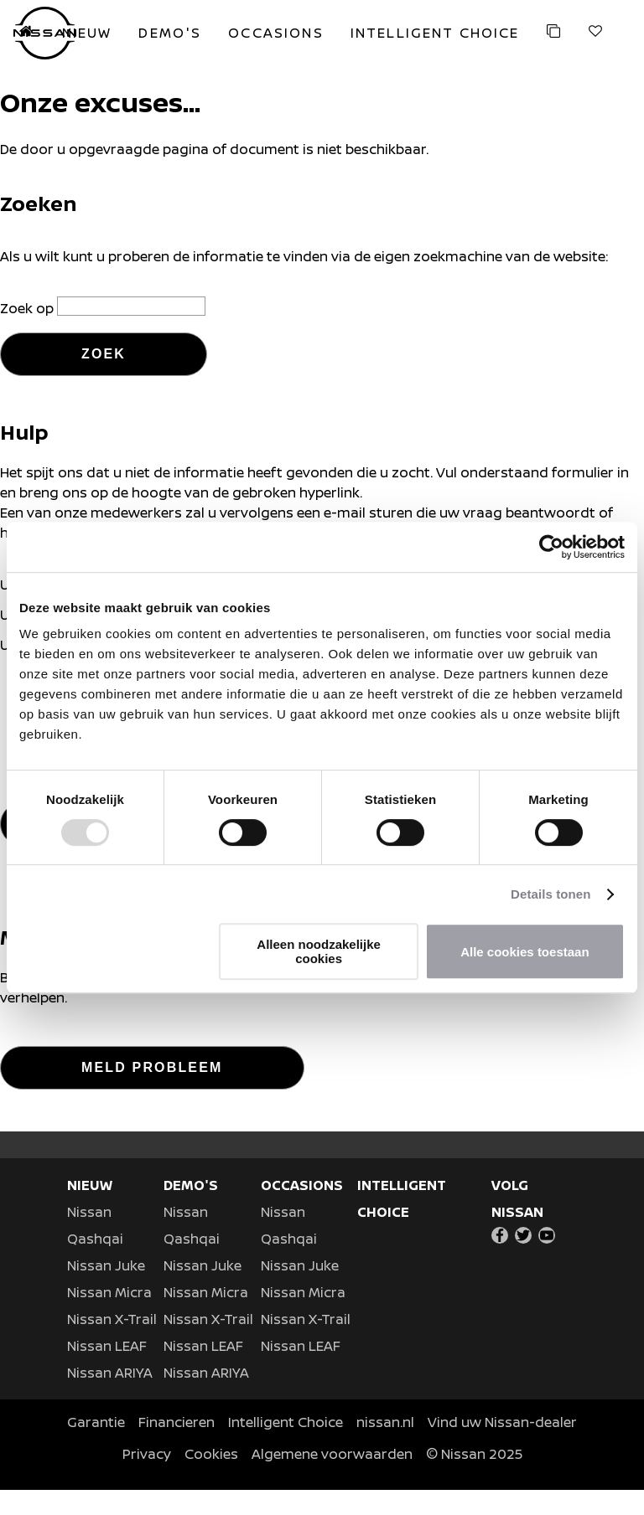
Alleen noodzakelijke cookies (319, 951)
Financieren (176, 1447)
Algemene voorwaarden (332, 1479)
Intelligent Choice (285, 1447)
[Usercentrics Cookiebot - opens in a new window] (551, 546)
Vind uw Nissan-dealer (502, 1447)
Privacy (146, 1479)
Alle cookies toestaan (524, 952)
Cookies (211, 1479)
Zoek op (28, 308)
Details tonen (550, 894)
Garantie (96, 1447)
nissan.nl (385, 1447)
